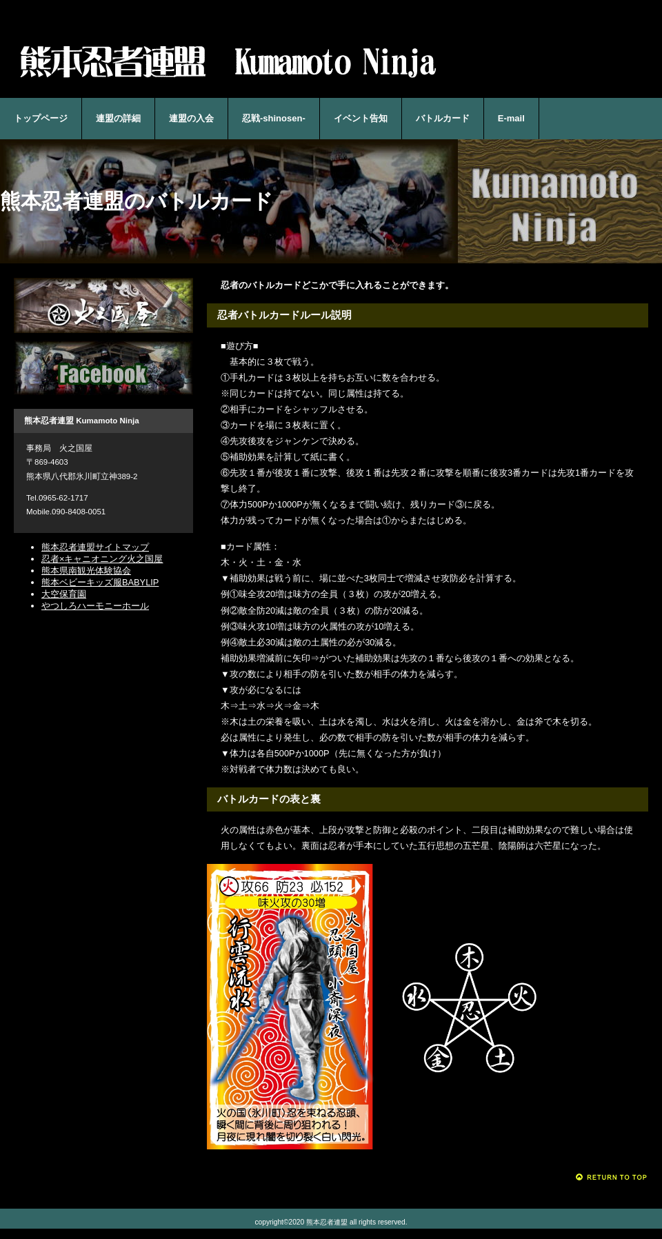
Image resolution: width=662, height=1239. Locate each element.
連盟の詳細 (118, 118)
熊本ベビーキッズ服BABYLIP (100, 582)
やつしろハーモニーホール (95, 606)
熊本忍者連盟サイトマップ (95, 547)
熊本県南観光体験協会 (86, 570)
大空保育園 (63, 594)
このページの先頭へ (612, 1177)
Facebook (103, 367)
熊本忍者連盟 (227, 60)
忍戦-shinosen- (273, 118)
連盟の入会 (191, 118)
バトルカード (443, 118)
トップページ (41, 118)
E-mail (511, 118)
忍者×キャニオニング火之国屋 (103, 305)
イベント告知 (361, 118)
